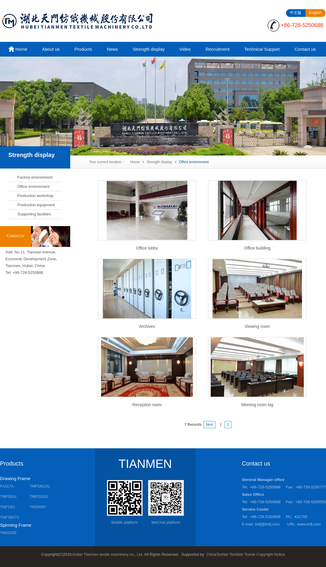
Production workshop (35, 195)
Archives (147, 326)
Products (83, 49)
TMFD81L (8, 496)
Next (209, 425)
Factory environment (35, 177)
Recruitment (218, 49)
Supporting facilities (34, 214)
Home (17, 49)
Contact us (305, 49)
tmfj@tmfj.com (267, 524)
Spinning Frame (15, 525)
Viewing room (257, 326)
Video (185, 49)
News (112, 49)
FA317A (7, 486)
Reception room (147, 404)
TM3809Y (38, 507)
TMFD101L (39, 496)
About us (51, 49)
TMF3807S (9, 517)
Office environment (33, 186)
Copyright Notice (270, 554)
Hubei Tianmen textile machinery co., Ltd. (108, 554)
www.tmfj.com (309, 524)
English (315, 12)
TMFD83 (7, 507)
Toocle (249, 554)
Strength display (149, 49)
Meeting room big (257, 404)
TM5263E (8, 533)
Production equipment (36, 205)
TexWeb (236, 554)
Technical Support (261, 49)
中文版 (295, 12)
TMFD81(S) (40, 486)
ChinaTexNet (217, 554)
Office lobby (147, 248)
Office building (257, 248)
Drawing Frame (15, 478)
